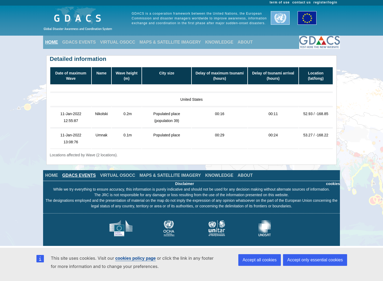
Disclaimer (184, 184)
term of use (280, 2)
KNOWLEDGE (219, 42)
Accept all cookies (260, 260)
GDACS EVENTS (79, 42)
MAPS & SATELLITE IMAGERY (170, 42)
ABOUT (245, 42)
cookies (333, 184)
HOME (51, 42)
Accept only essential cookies (315, 260)
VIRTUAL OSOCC (117, 42)
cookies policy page (135, 258)
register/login (325, 2)
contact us (301, 2)
